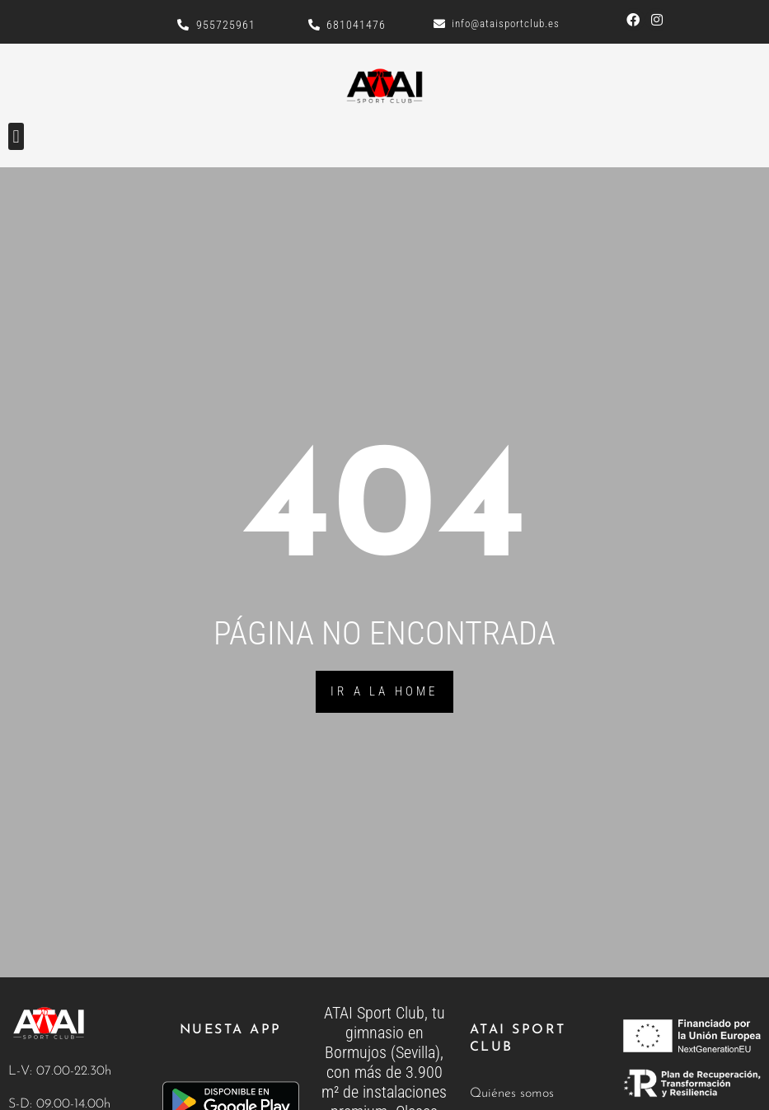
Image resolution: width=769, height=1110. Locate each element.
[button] (16, 136)
